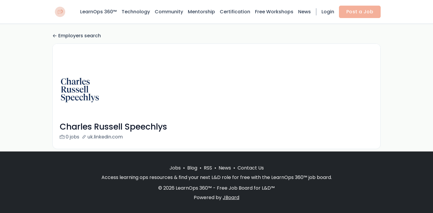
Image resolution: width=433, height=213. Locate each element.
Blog (192, 167)
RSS (208, 167)
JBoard (231, 197)
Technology (136, 11)
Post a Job (359, 11)
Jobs (175, 167)
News (304, 11)
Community (169, 11)
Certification (235, 11)
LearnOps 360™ (98, 11)
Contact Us (250, 167)
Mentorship (201, 11)
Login (327, 11)
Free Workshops (274, 11)
